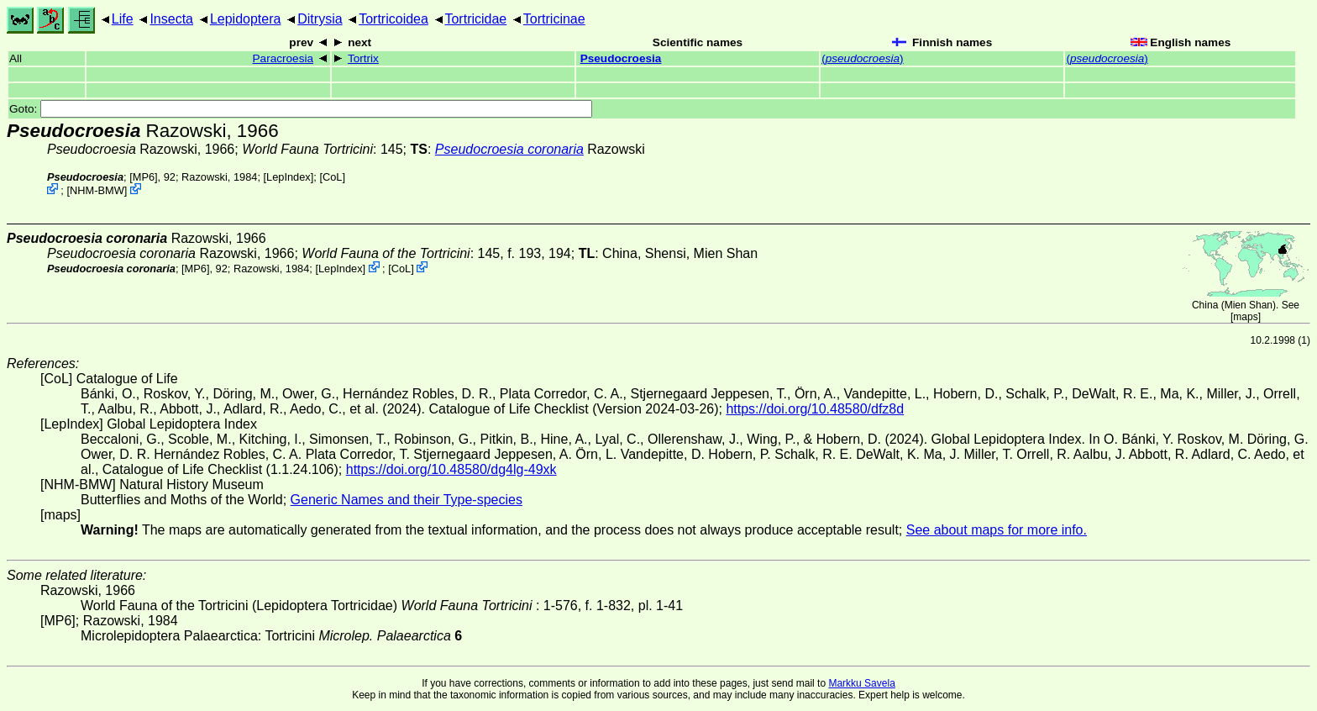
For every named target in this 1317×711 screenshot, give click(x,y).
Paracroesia (283, 58)
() (862, 58)
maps (1245, 317)
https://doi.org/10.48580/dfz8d (815, 409)
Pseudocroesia (621, 58)
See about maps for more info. (996, 530)
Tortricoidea (393, 19)
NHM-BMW (97, 190)
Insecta (171, 19)
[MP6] (143, 177)
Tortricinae (554, 19)
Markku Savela (861, 683)
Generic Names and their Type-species (406, 499)
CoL (332, 177)
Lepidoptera (245, 19)
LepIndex (288, 177)
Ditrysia (319, 19)
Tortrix (363, 58)
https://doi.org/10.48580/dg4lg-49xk (451, 469)
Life (123, 19)
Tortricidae (475, 19)
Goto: (300, 109)
